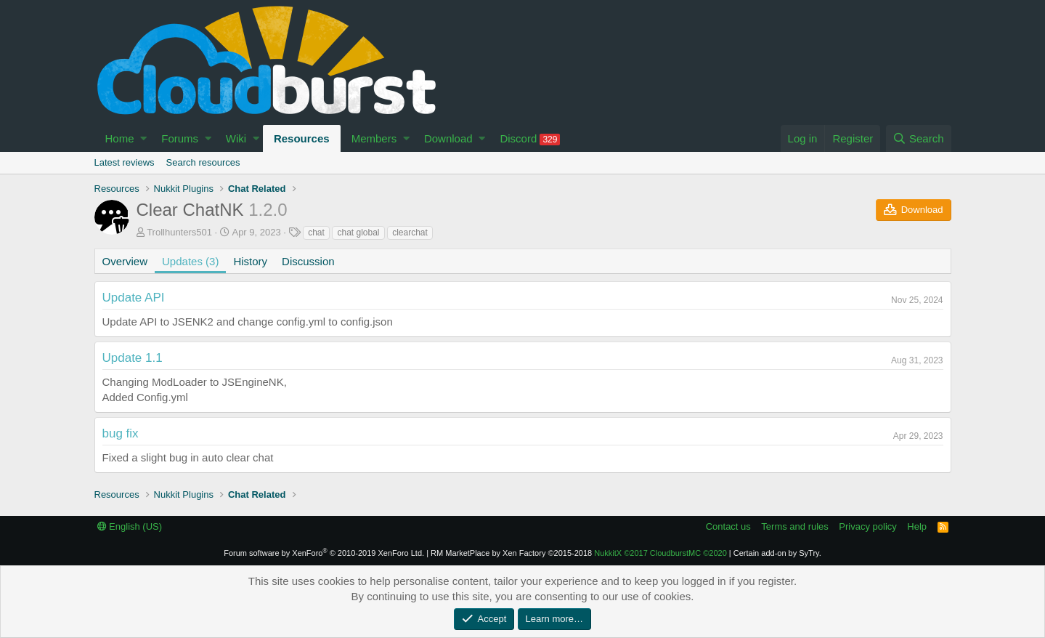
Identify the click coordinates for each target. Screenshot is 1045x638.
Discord (530, 138)
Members (374, 138)
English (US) (130, 526)
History (250, 261)
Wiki (236, 138)
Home (119, 138)
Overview (125, 261)
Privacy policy (867, 526)
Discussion (308, 261)
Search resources (203, 162)
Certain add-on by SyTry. (777, 553)
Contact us (728, 526)
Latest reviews (124, 162)
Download (448, 138)
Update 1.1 (132, 358)
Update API (133, 297)
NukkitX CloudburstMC (660, 553)
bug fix (120, 433)
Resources (302, 138)
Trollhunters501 (179, 232)
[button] (143, 138)
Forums (179, 138)
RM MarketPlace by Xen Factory (511, 553)
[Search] (918, 138)
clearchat (410, 232)
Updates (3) (190, 261)
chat (316, 232)
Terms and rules (794, 526)
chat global (358, 232)
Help (917, 526)
